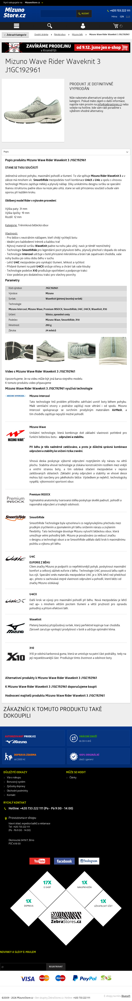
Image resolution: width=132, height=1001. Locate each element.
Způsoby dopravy (16, 786)
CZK (122, 17)
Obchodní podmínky (17, 791)
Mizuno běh (77, 35)
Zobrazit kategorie (16, 35)
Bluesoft (126, 996)
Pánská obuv (60, 35)
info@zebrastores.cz (109, 104)
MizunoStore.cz (32, 3)
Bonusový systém (16, 782)
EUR (128, 17)
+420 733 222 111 (119, 10)
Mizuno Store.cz (15, 13)
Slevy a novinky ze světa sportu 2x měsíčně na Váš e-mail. (29, 958)
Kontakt (11, 795)
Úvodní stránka (41, 35)
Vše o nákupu (14, 777)
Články (73, 777)
